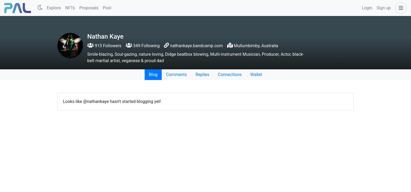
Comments (176, 74)
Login (367, 7)
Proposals (88, 7)
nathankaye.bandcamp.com (196, 45)
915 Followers (104, 45)
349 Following (143, 45)
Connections (230, 74)
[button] (400, 8)
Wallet (256, 74)
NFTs (70, 7)
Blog (153, 74)
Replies (202, 74)
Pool (107, 7)
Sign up (384, 7)
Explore (54, 7)
